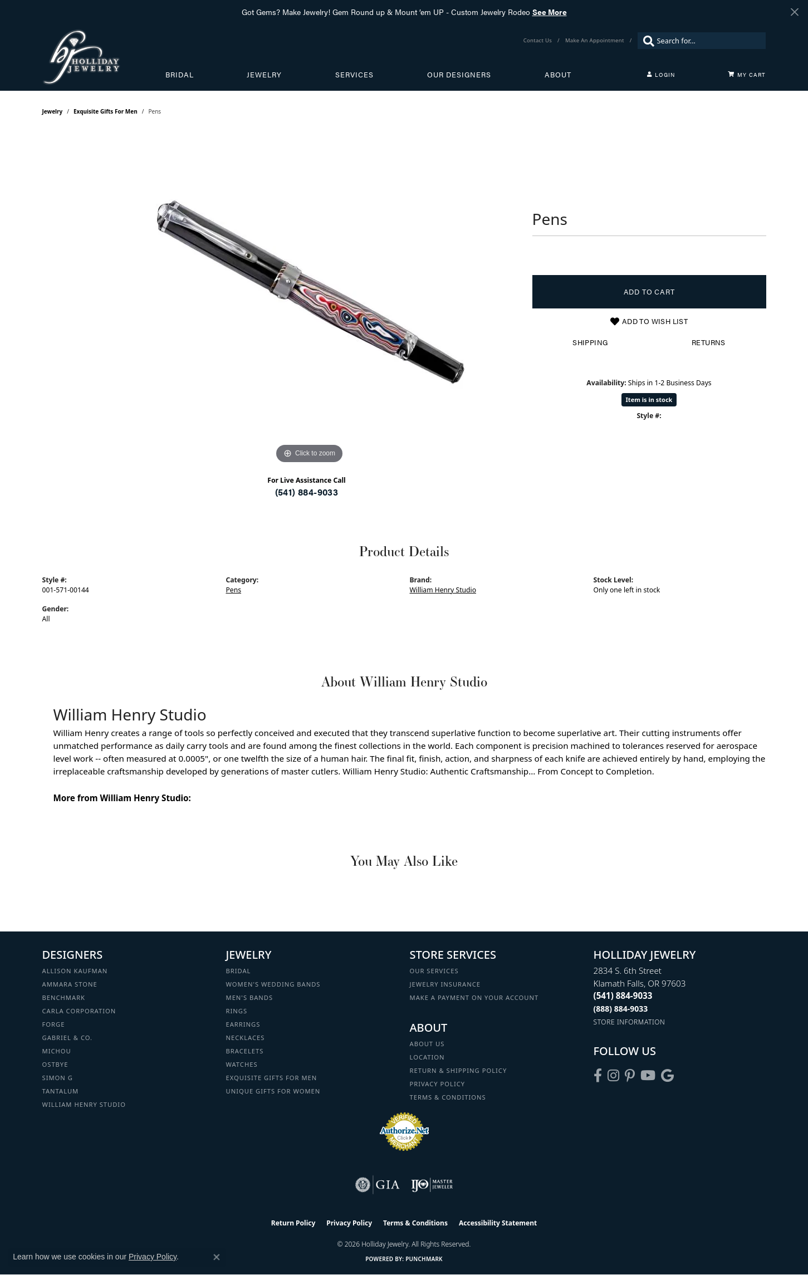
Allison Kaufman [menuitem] (75, 971)
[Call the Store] (623, 995)
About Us (427, 1043)
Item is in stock (649, 399)
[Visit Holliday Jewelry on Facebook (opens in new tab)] (598, 1075)
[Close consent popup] (216, 1257)
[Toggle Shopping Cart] (747, 74)
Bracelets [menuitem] (245, 1051)
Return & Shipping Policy (458, 1070)
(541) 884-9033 (307, 492)
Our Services (434, 971)
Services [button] (354, 75)
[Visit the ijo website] (432, 1185)
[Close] (794, 12)
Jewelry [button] (264, 75)
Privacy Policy (438, 1084)
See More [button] (549, 11)
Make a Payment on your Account (474, 997)
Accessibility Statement (498, 1223)
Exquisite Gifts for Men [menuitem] (271, 1077)
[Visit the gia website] (377, 1185)
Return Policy (293, 1223)
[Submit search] (646, 40)
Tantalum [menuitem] (60, 1091)
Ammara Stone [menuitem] (69, 984)
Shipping (590, 342)
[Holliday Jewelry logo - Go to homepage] (103, 56)
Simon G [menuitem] (57, 1077)
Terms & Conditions (448, 1097)
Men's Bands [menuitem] (249, 997)
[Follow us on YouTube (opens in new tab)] (647, 1075)
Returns (709, 342)
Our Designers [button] (459, 75)
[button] (661, 74)
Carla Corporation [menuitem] (79, 1011)
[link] (538, 40)
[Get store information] (629, 1022)
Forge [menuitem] (53, 1024)
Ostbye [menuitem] (55, 1064)
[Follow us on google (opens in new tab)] (667, 1075)
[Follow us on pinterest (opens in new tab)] (630, 1075)
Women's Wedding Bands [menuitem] (273, 984)
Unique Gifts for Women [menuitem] (273, 1091)
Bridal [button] (179, 75)
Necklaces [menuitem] (245, 1037)
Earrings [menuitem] (243, 1024)
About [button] (558, 75)
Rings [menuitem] (237, 1011)
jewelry (52, 111)
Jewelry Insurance (445, 984)
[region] (310, 300)
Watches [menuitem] (242, 1064)
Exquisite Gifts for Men (106, 111)
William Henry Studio (443, 590)
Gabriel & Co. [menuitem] (67, 1037)
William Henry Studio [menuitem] (84, 1104)
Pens (234, 590)
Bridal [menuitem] (238, 971)
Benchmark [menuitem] (64, 997)
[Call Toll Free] (621, 1008)
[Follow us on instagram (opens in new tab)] (613, 1075)
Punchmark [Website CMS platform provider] (424, 1259)
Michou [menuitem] (56, 1051)
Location (427, 1057)
